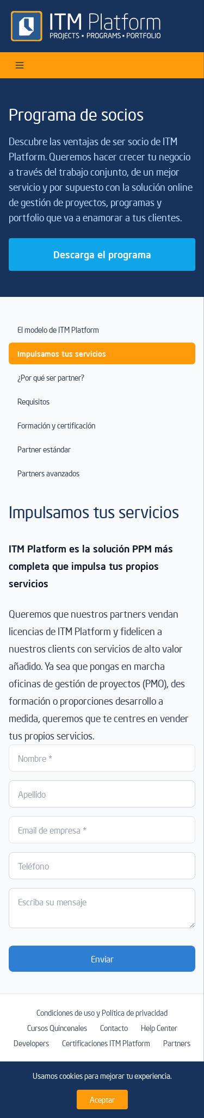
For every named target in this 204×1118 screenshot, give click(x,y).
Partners (176, 1043)
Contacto (114, 1028)
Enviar (102, 958)
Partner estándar (44, 449)
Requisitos (33, 401)
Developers (31, 1043)
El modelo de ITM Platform (58, 329)
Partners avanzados (48, 473)
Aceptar (102, 1099)
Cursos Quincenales (57, 1028)
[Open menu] (19, 65)
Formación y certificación (56, 425)
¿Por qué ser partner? (50, 377)
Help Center (159, 1028)
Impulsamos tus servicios (61, 353)
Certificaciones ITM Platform (106, 1043)
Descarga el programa (102, 254)
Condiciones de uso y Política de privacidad (102, 1012)
